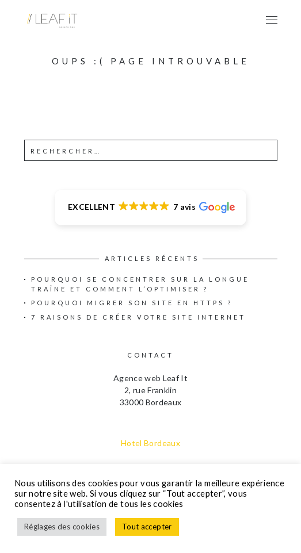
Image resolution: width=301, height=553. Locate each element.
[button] (150, 207)
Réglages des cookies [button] (62, 526)
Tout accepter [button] (147, 526)
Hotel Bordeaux (150, 443)
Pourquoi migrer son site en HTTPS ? (132, 302)
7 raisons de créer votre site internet (138, 317)
